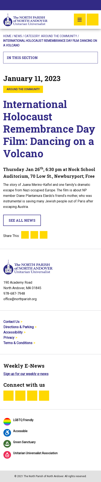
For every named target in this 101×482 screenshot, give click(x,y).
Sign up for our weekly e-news (25, 374)
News (18, 36)
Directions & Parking (18, 327)
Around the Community (59, 36)
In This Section (50, 57)
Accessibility (13, 332)
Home (7, 36)
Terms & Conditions (17, 343)
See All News (22, 220)
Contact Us (11, 322)
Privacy (8, 338)
